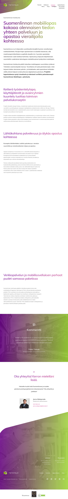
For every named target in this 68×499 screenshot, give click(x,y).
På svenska (61, 6)
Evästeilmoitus (32, 479)
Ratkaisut (46, 5)
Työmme (53, 5)
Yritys (48, 6)
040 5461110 (36, 404)
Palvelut (39, 5)
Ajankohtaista (61, 5)
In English (54, 6)
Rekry (43, 6)
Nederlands (61, 8)
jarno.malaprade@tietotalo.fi (40, 406)
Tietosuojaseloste (23, 479)
